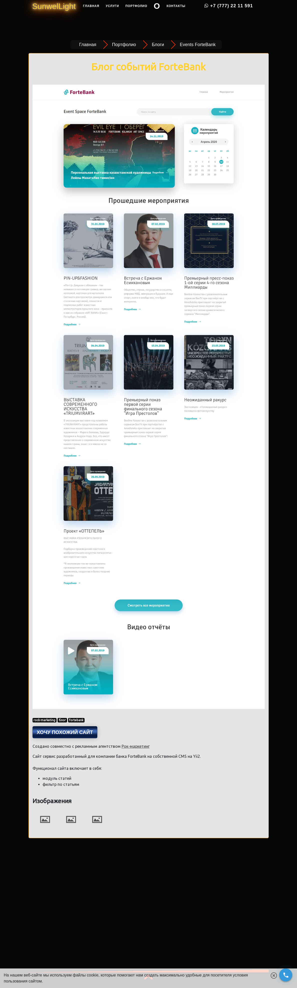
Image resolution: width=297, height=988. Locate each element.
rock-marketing (44, 720)
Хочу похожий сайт (65, 732)
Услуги (112, 18)
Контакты (176, 18)
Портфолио (136, 18)
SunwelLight (54, 18)
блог (62, 720)
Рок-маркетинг (136, 746)
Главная (91, 18)
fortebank (76, 720)
